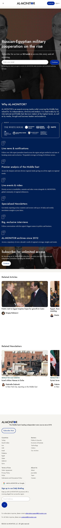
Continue (6, 263)
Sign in (57, 3)
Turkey (3, 440)
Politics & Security (36, 440)
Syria (3, 463)
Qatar (3, 458)
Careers (33, 478)
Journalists (34, 473)
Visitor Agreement (7, 470)
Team (32, 475)
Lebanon (4, 461)
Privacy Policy (6, 473)
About (32, 470)
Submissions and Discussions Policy (12, 478)
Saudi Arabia (5, 443)
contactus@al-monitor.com (28, 517)
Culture (33, 448)
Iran (3, 445)
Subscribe (50, 3)
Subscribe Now (8, 430)
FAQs (3, 475)
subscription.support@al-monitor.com (36, 513)
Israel (3, 451)
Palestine (4, 453)
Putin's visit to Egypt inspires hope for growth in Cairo (23, 309)
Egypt (3, 456)
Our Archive (34, 451)
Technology (34, 445)
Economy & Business (37, 443)
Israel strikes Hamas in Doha (13, 380)
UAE (3, 448)
